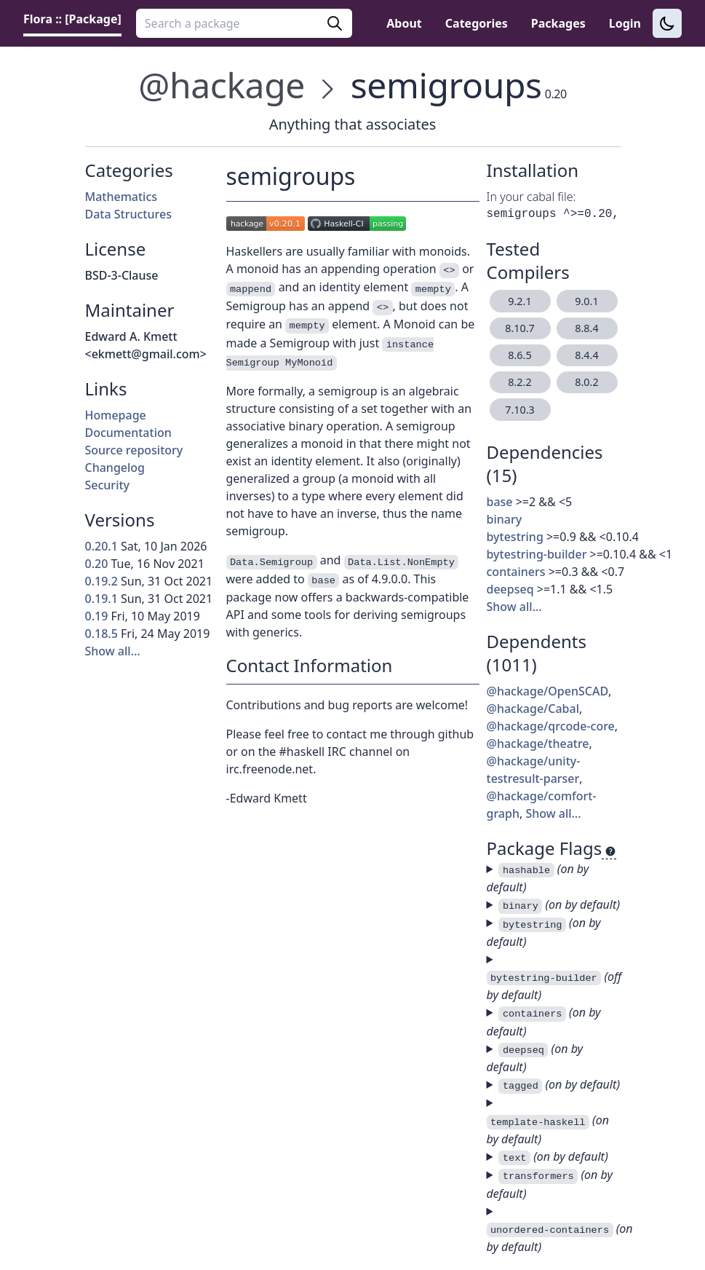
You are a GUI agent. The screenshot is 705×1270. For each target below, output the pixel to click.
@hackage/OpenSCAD (548, 691)
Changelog (115, 468)
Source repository (134, 450)
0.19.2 (101, 581)
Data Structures (128, 214)
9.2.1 (519, 301)
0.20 (96, 564)
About (404, 23)
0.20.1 (101, 546)
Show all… (112, 651)
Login (625, 23)
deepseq (510, 589)
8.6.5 (519, 355)
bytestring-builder (537, 554)
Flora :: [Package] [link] (72, 19)
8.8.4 (586, 328)
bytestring (515, 537)
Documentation (128, 433)
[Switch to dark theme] (667, 23)
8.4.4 (586, 355)
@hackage (221, 85)
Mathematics (121, 197)
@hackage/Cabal (533, 709)
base (500, 502)
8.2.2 (519, 382)
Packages (558, 23)
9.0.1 (586, 301)
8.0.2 (586, 382)
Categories (476, 23)
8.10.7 (520, 328)
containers (516, 572)
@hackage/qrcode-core (551, 726)
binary (504, 519)
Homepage (115, 415)
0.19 (96, 616)
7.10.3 (520, 410)
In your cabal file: (531, 197)
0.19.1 (101, 599)
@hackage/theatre (538, 743)
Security (107, 485)
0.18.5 (101, 634)
